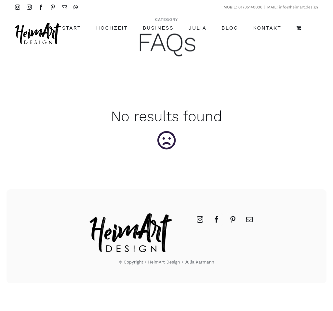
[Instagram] (200, 219)
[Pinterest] (233, 219)
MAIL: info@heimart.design (292, 7)
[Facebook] (216, 219)
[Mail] (249, 219)
